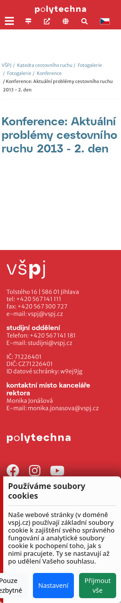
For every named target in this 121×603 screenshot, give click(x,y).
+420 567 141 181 (53, 335)
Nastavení (53, 585)
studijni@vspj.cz (50, 343)
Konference (47, 73)
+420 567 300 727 (42, 306)
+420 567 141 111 (38, 299)
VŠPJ (7, 65)
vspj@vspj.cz (45, 313)
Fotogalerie (88, 65)
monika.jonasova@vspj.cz (63, 408)
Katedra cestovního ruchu (42, 65)
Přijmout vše (98, 585)
